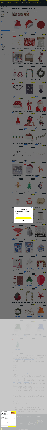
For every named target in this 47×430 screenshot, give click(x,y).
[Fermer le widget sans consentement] (4, 411)
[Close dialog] (31, 207)
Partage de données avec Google (5, 422)
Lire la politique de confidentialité (4, 420)
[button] (1, 429)
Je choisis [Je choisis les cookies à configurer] (4, 426)
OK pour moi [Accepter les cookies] (12, 426)
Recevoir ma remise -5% (23, 218)
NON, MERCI (23, 220)
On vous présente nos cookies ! (5, 423)
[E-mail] (23, 215)
